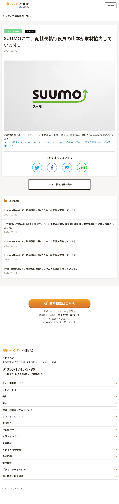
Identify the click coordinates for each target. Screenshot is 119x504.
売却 (4, 396)
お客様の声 (8, 429)
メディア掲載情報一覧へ (18, 16)
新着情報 (7, 443)
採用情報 (7, 463)
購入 (4, 403)
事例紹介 (7, 423)
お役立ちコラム (10, 436)
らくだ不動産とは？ (12, 383)
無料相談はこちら (59, 303)
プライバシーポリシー (14, 469)
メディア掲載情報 (11, 449)
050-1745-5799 (66, 315)
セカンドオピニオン (12, 416)
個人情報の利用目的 (12, 476)
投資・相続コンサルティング (17, 409)
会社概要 (7, 456)
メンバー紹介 (9, 390)
